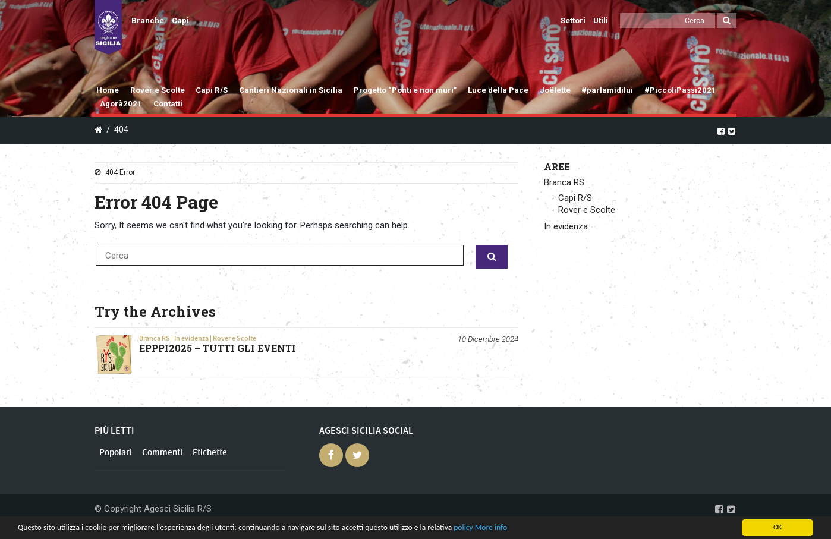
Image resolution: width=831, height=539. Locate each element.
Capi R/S (212, 90)
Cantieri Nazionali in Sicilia (290, 90)
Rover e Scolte (157, 90)
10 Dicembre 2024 (488, 339)
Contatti (167, 103)
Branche (147, 20)
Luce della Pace (498, 90)
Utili (600, 20)
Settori (573, 20)
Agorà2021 (121, 103)
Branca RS (154, 338)
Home (107, 90)
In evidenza (191, 338)
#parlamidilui (607, 90)
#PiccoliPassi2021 (680, 90)
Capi (180, 20)
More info (491, 527)
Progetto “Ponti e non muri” (405, 90)
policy (463, 527)
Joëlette (555, 90)
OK (777, 527)
